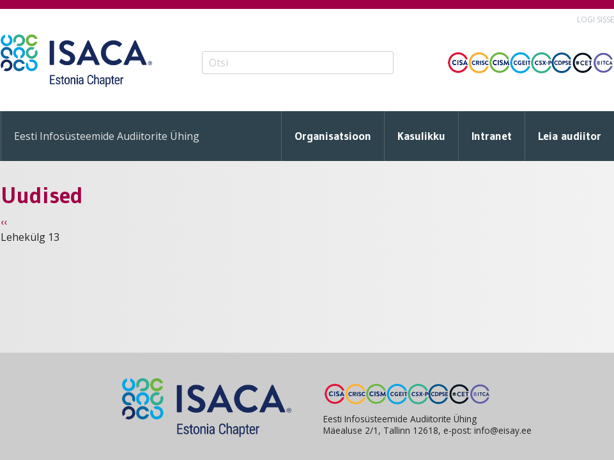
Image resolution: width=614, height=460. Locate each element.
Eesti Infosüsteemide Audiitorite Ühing (106, 136)
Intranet (492, 136)
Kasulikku (421, 136)
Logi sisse (595, 19)
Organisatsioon (333, 136)
